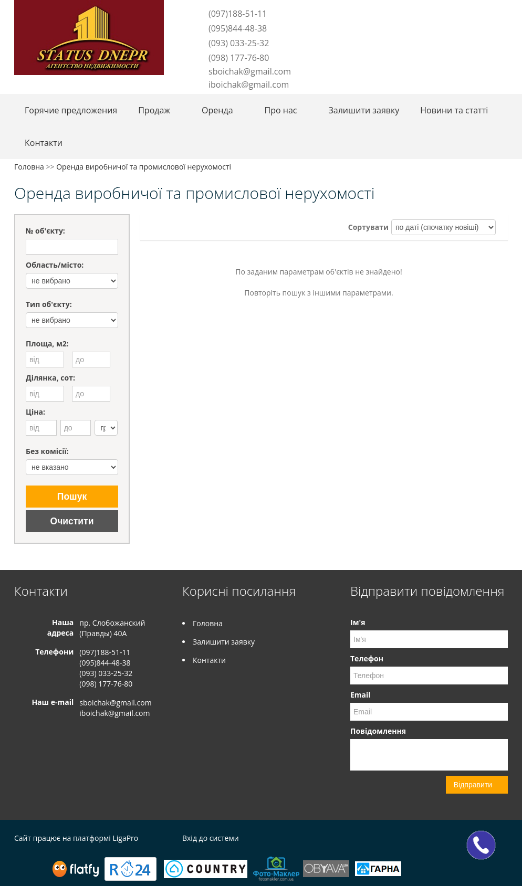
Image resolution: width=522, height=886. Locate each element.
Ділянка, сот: (50, 378)
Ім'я (357, 622)
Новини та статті (454, 110)
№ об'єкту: (45, 231)
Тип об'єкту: (49, 304)
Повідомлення (378, 731)
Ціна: (35, 412)
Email (360, 695)
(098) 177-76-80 (238, 58)
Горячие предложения (71, 110)
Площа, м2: (47, 344)
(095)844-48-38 (237, 28)
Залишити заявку (363, 110)
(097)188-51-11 (237, 13)
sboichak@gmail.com (249, 71)
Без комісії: (47, 451)
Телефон (366, 658)
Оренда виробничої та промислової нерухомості (143, 167)
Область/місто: (54, 265)
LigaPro (125, 838)
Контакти (43, 143)
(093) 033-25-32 (238, 43)
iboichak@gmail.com (248, 84)
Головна (29, 167)
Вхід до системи (210, 838)
